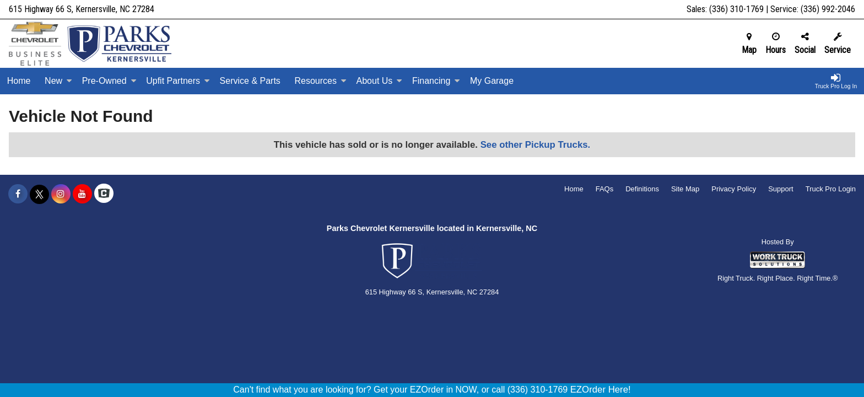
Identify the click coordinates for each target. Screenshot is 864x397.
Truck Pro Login (831, 189)
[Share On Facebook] (18, 194)
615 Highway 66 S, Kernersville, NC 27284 (81, 9)
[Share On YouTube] (82, 194)
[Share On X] (39, 194)
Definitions (642, 189)
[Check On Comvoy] (104, 194)
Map (749, 43)
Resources (320, 80)
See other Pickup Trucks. (535, 145)
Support (780, 189)
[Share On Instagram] (61, 194)
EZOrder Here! (600, 389)
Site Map (685, 189)
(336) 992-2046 (828, 9)
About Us (380, 80)
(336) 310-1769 (736, 9)
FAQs (605, 189)
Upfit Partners (178, 80)
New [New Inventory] (58, 80)
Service (837, 43)
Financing (436, 80)
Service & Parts (250, 80)
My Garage (492, 80)
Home (19, 80)
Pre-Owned (109, 80)
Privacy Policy (733, 189)
